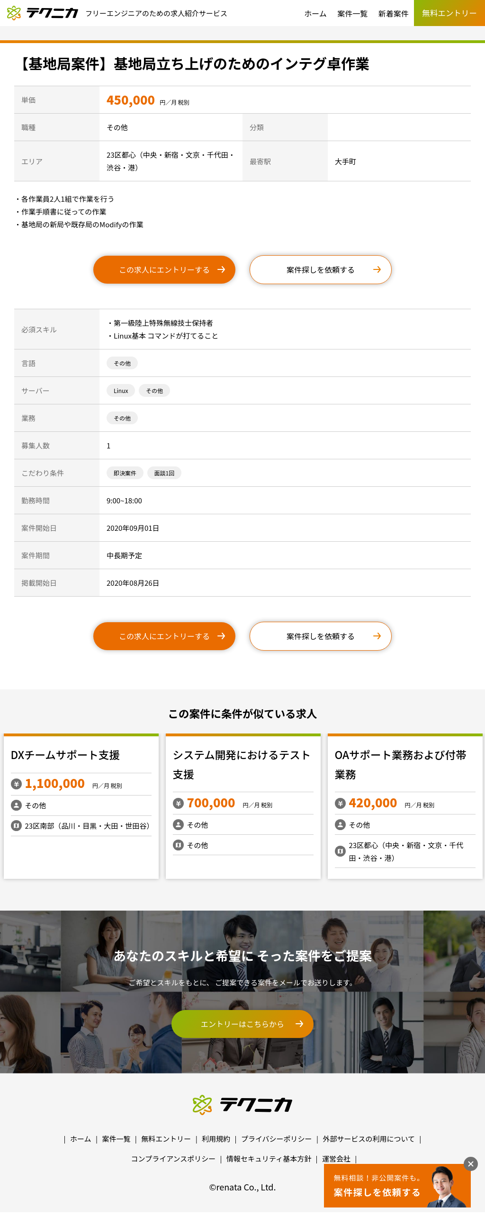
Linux (121, 390)
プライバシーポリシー (276, 1139)
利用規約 (216, 1139)
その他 (122, 363)
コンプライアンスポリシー (173, 1158)
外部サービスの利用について (369, 1139)
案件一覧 (352, 13)
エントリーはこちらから (242, 1023)
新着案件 (393, 13)
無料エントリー (166, 1139)
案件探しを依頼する (321, 269)
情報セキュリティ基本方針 (268, 1158)
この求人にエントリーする (164, 269)
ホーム (315, 13)
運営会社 (336, 1158)
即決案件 (125, 473)
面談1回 (164, 473)
